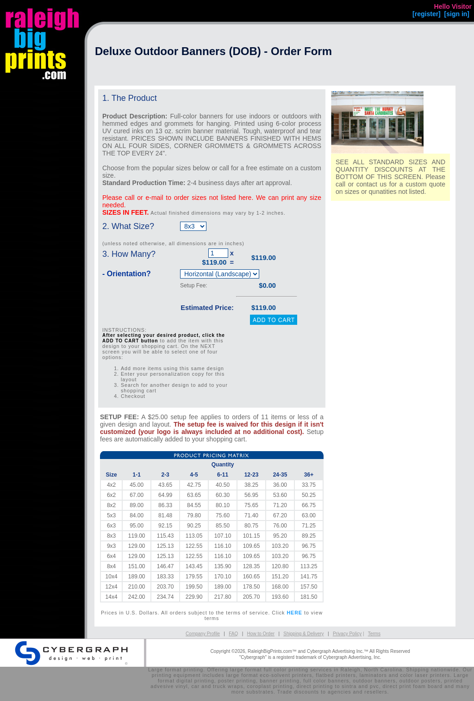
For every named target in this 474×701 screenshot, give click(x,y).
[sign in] (456, 14)
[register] (426, 14)
